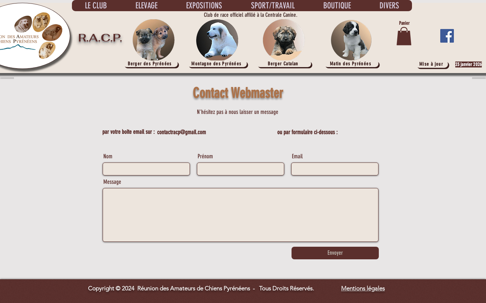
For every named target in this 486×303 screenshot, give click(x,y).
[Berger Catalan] (284, 63)
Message (112, 182)
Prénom (205, 156)
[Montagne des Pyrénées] (217, 63)
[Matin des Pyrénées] (351, 63)
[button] (404, 36)
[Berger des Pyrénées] (150, 63)
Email (297, 156)
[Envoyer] (335, 253)
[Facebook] (447, 36)
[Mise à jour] (432, 64)
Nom (107, 156)
